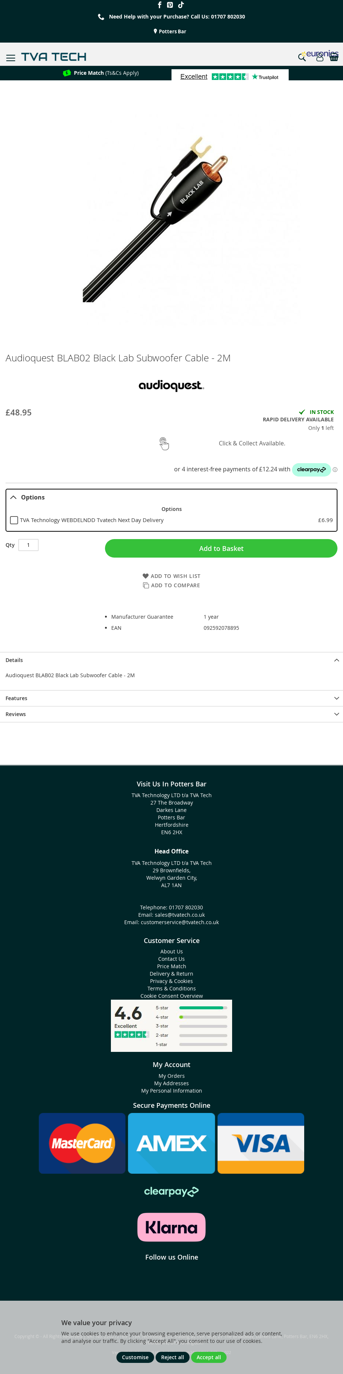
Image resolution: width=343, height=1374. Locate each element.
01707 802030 (186, 907)
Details (14, 659)
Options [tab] (27, 497)
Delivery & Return (171, 973)
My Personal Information (171, 1090)
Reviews (16, 714)
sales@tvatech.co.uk (180, 914)
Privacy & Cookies (171, 980)
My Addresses (171, 1083)
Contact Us (171, 958)
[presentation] (171, 660)
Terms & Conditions (171, 988)
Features (16, 698)
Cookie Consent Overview (171, 995)
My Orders (172, 1075)
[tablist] (171, 510)
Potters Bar (172, 31)
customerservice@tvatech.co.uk (180, 922)
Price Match (171, 966)
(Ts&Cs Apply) (106, 72)
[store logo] (53, 57)
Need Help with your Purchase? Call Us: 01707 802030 (177, 16)
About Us (171, 951)
